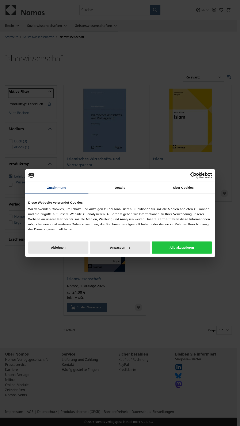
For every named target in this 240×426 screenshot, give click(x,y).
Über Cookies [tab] (183, 187)
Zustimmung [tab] (56, 187)
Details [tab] (120, 187)
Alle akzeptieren (181, 247)
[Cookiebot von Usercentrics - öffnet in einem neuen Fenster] (193, 175)
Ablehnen (58, 247)
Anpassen (120, 247)
